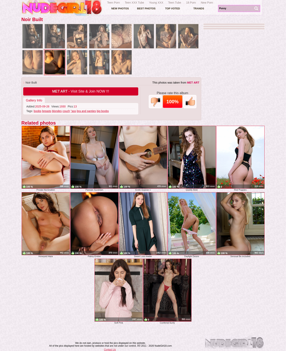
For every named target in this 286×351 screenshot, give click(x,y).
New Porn (207, 2)
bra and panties (86, 111)
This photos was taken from (175, 82)
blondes (57, 111)
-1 (155, 101)
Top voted (172, 8)
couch (66, 111)
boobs (37, 111)
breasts (46, 111)
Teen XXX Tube (134, 2)
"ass (73, 111)
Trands (198, 8)
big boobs (103, 111)
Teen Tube (174, 2)
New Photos (120, 8)
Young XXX (156, 2)
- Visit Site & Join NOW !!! (80, 91)
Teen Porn (113, 2)
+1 (189, 101)
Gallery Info (34, 100)
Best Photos (146, 8)
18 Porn (191, 2)
